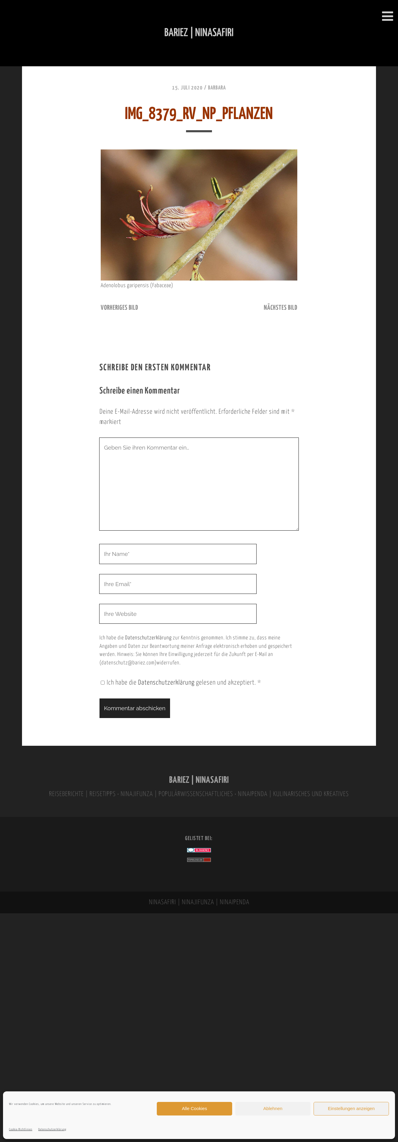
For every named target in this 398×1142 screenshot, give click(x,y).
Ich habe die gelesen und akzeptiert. (181, 682)
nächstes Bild (280, 308)
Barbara (217, 88)
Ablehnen (272, 1108)
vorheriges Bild (119, 308)
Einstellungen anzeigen (351, 1108)
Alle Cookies (194, 1108)
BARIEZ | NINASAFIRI (199, 780)
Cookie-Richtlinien (20, 1129)
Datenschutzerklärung (52, 1129)
